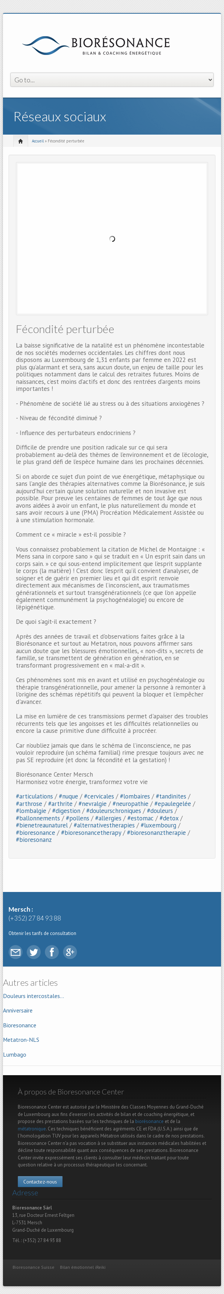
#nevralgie (92, 804)
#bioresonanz (34, 840)
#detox (169, 818)
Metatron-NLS (21, 1039)
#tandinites (171, 796)
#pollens (77, 818)
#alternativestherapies (104, 825)
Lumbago (14, 1054)
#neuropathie (130, 804)
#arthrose (29, 804)
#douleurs (160, 811)
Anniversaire (18, 1010)
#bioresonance (35, 833)
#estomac (140, 818)
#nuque (68, 796)
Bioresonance (19, 1025)
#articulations (34, 796)
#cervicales (99, 796)
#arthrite (60, 804)
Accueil (38, 141)
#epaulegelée (172, 804)
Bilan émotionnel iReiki (83, 1267)
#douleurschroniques (113, 811)
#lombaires (135, 796)
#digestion (66, 811)
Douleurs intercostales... (33, 996)
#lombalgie (31, 811)
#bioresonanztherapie (156, 833)
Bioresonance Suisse (33, 1267)
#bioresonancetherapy (91, 833)
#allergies (108, 818)
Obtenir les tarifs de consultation (42, 933)
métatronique (32, 1129)
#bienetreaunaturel (42, 825)
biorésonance (149, 1121)
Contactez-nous (40, 1181)
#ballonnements (38, 818)
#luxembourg (158, 825)
